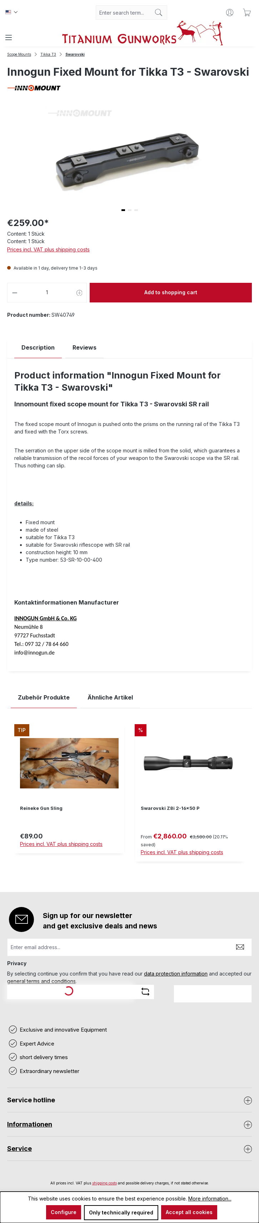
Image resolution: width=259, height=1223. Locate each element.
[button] (123, 210)
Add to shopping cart (170, 292)
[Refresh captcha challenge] (145, 991)
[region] (129, 798)
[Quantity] (47, 292)
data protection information (176, 974)
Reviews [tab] (84, 347)
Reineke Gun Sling (41, 808)
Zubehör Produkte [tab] (44, 697)
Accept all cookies (189, 1212)
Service (19, 1148)
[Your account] (229, 12)
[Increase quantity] (79, 292)
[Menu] (8, 37)
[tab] (38, 347)
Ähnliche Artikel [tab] (110, 697)
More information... (209, 1199)
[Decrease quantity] (14, 292)
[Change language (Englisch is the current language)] (11, 12)
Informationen (29, 1124)
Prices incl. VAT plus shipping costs (48, 249)
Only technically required (121, 1212)
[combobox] (123, 12)
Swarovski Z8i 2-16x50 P (170, 808)
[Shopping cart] (246, 12)
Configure (63, 1212)
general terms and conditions (41, 981)
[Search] (158, 12)
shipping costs (104, 1183)
